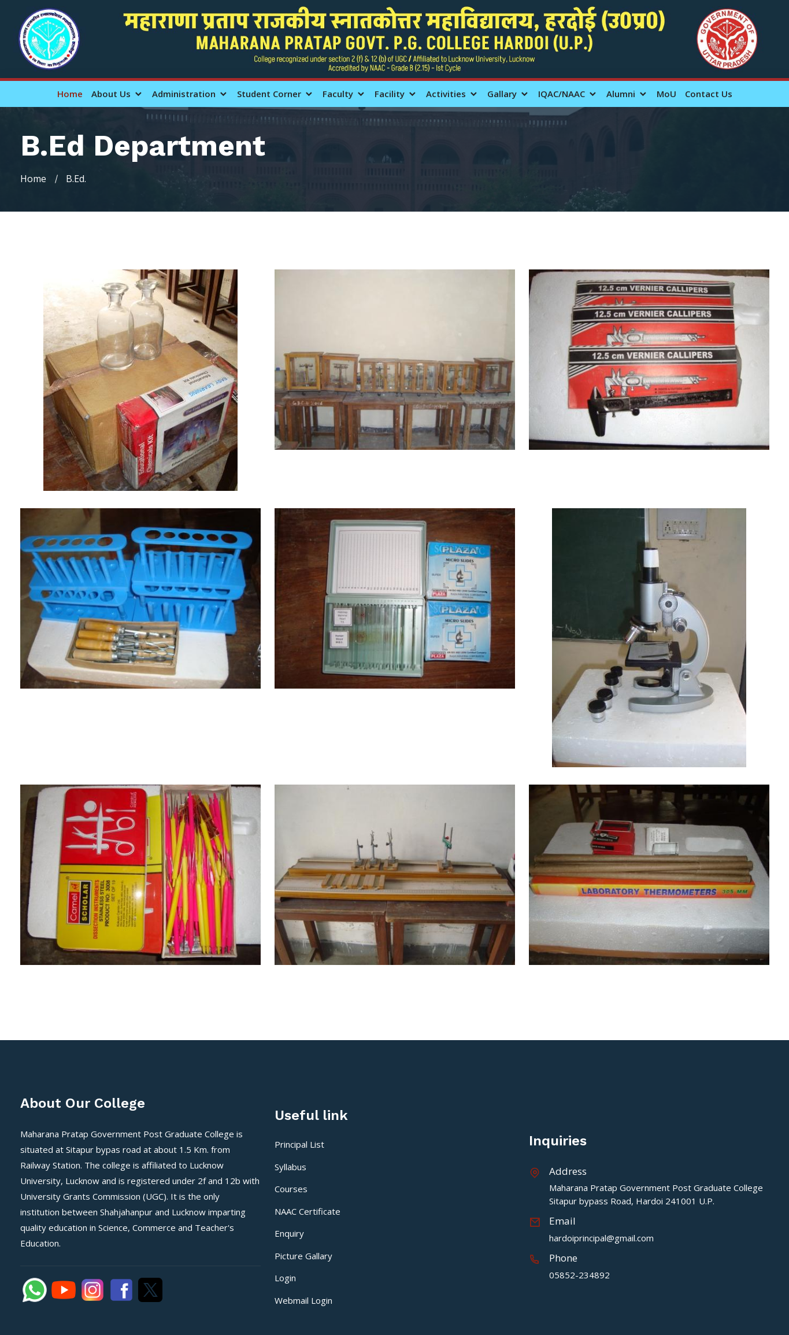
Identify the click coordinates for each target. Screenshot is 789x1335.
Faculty (344, 94)
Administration (190, 94)
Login (285, 1278)
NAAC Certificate (307, 1211)
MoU (666, 94)
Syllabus (290, 1167)
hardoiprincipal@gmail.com (601, 1238)
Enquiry (289, 1233)
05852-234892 (579, 1275)
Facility (396, 94)
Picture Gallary (303, 1256)
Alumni (627, 94)
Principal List (299, 1144)
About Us (117, 94)
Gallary (508, 94)
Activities (452, 94)
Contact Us (708, 94)
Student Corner (275, 94)
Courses (291, 1189)
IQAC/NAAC (568, 94)
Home (70, 94)
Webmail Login (303, 1300)
